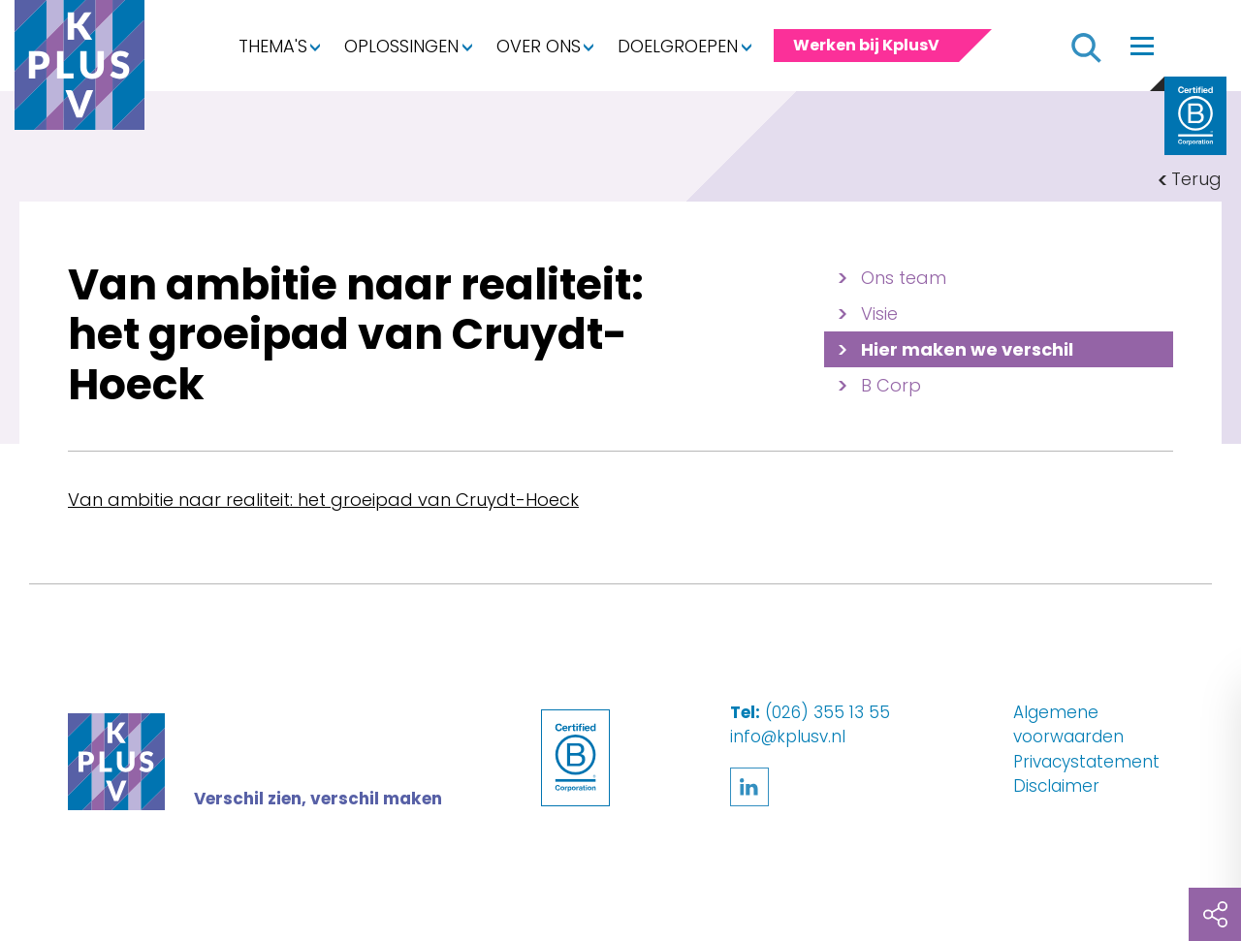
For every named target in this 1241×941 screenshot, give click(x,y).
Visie (879, 313)
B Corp (891, 385)
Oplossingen (401, 46)
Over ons (538, 46)
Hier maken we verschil (967, 349)
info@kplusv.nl (787, 736)
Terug (1196, 179)
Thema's (273, 46)
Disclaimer (1056, 786)
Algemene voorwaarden (1068, 725)
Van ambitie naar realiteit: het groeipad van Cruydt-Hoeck (323, 499)
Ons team (903, 278)
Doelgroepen (678, 46)
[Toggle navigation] (1142, 45)
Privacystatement (1086, 761)
